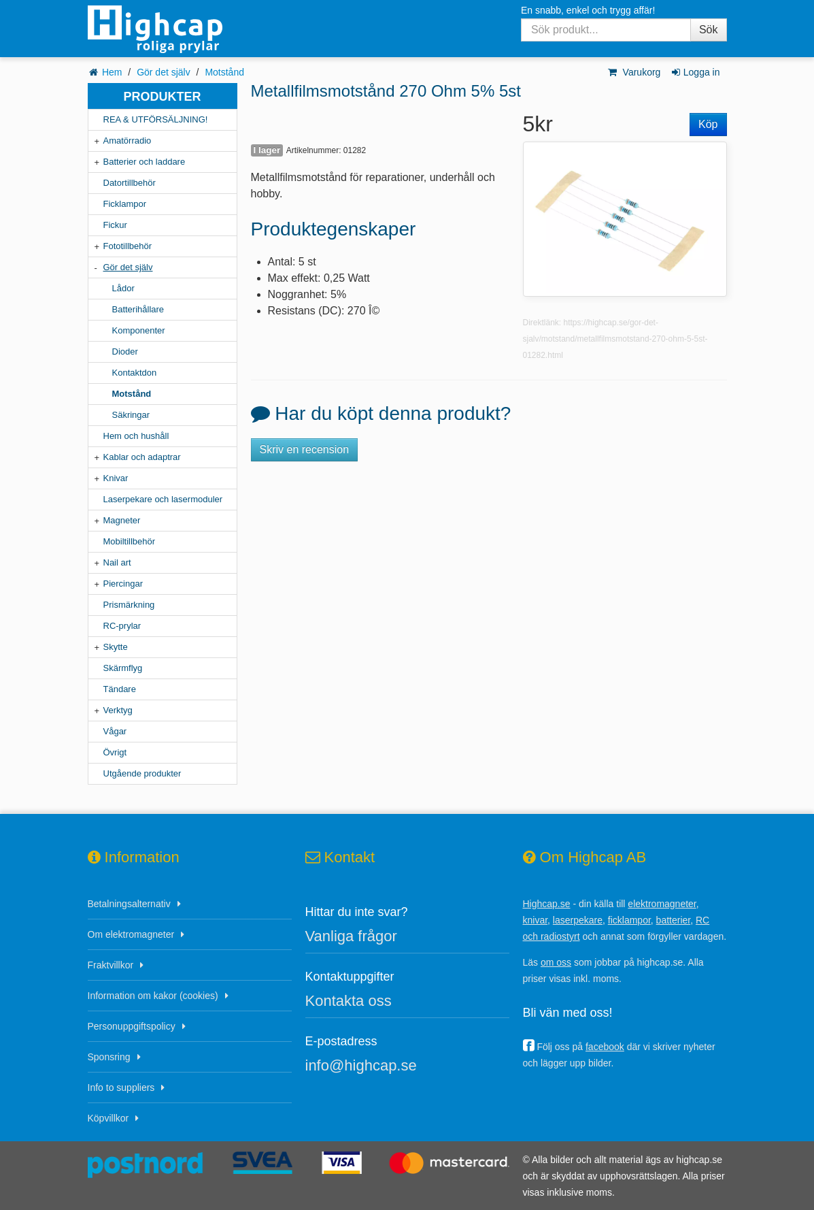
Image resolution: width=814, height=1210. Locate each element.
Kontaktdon (134, 372)
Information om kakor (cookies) (153, 995)
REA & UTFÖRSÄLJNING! (155, 119)
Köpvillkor (108, 1118)
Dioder (125, 351)
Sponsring (109, 1056)
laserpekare (578, 920)
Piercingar (123, 583)
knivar (535, 920)
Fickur (115, 225)
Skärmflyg (123, 668)
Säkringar (131, 415)
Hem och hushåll (136, 436)
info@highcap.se (361, 1065)
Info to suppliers (121, 1087)
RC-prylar (122, 626)
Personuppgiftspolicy (131, 1026)
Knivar (116, 478)
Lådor (123, 288)
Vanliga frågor (351, 936)
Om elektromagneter (131, 934)
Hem (112, 72)
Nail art (117, 562)
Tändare (119, 689)
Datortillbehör (129, 183)
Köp (707, 124)
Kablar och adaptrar (142, 457)
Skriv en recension (305, 449)
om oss (556, 962)
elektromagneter (662, 903)
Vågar (115, 731)
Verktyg (118, 710)
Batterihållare (138, 309)
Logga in (694, 72)
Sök (708, 29)
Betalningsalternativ (129, 903)
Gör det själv (163, 72)
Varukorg (633, 72)
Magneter (122, 520)
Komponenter (138, 330)
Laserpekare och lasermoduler (163, 499)
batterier (673, 920)
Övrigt (115, 752)
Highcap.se (547, 903)
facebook (605, 1046)
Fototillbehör (127, 246)
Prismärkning (129, 605)
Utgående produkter (142, 773)
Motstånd (224, 72)
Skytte (115, 647)
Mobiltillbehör (129, 541)
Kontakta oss (348, 1000)
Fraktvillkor (111, 965)
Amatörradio (127, 140)
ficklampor (629, 920)
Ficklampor (125, 204)
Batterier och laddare (144, 162)
